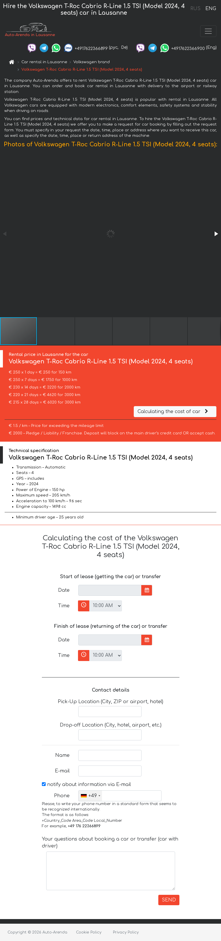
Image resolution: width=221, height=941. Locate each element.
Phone (62, 795)
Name (62, 755)
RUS (195, 8)
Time (64, 605)
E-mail (62, 771)
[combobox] (90, 796)
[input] (110, 590)
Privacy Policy (126, 932)
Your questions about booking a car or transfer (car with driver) (110, 843)
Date (64, 590)
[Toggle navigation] (208, 31)
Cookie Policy (88, 932)
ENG (210, 8)
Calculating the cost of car (174, 411)
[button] (215, 233)
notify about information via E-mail (86, 784)
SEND (169, 900)
